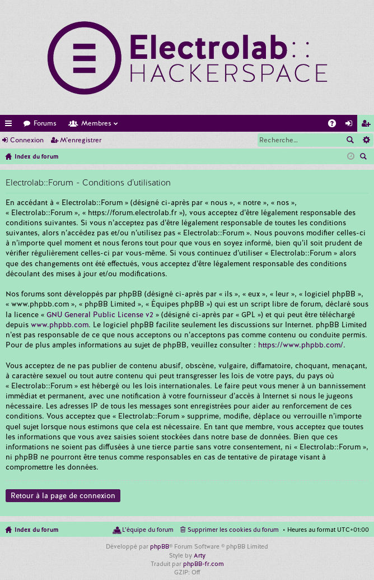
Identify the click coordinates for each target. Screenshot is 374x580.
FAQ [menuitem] (335, 125)
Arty (199, 555)
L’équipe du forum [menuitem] (148, 529)
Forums (45, 123)
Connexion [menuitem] (351, 125)
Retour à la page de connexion (63, 495)
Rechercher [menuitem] (364, 157)
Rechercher (350, 140)
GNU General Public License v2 (99, 314)
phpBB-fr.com (203, 564)
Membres (96, 123)
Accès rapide (10, 125)
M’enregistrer (80, 140)
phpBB (159, 546)
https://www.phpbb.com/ (300, 345)
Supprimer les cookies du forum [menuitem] (233, 529)
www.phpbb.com (59, 325)
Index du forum (36, 529)
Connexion (27, 140)
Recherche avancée (365, 140)
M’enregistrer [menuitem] (368, 125)
